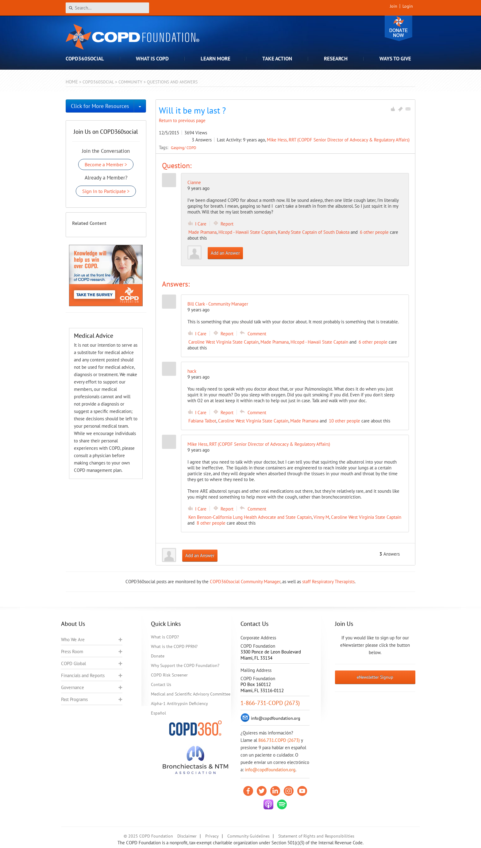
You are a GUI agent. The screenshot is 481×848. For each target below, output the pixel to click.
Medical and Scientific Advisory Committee (190, 694)
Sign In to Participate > (105, 191)
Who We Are (73, 639)
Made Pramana (202, 232)
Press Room (72, 651)
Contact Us (161, 684)
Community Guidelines (248, 836)
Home (72, 82)
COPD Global (73, 663)
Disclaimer (187, 836)
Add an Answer (225, 253)
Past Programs (74, 699)
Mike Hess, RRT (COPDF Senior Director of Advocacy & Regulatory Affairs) (338, 140)
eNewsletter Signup (375, 677)
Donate (398, 28)
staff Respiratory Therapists (328, 581)
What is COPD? (165, 637)
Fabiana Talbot (202, 421)
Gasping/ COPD (183, 147)
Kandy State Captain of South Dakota (313, 232)
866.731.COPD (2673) (279, 740)
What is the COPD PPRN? (174, 646)
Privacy (212, 836)
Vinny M (321, 517)
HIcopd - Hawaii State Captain (247, 232)
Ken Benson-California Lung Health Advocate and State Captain (250, 517)
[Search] (107, 7)
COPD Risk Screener (169, 675)
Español (158, 713)
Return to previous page (182, 120)
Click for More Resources (100, 106)
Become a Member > (106, 164)
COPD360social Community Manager (245, 581)
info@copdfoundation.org (270, 770)
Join (393, 6)
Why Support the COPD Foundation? (185, 665)
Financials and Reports (83, 675)
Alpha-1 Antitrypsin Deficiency (179, 703)
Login (407, 6)
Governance (72, 687)
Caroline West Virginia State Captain (223, 342)
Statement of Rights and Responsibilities (316, 836)
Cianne (194, 182)
